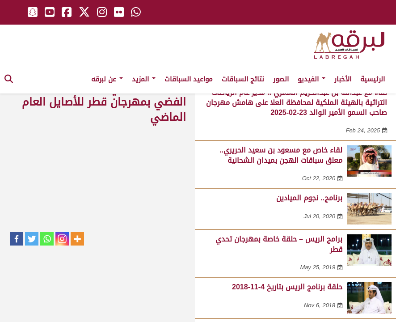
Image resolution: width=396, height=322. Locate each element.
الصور (281, 79)
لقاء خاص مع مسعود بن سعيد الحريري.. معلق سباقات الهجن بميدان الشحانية (280, 155)
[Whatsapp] (47, 239)
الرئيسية (372, 79)
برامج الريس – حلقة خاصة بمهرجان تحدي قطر (278, 244)
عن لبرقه (107, 79)
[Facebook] (16, 239)
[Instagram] (62, 239)
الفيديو (311, 79)
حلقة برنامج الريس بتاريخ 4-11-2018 (287, 287)
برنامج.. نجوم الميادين (309, 198)
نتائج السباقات (243, 79)
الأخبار (342, 79)
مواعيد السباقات (188, 79)
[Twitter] (31, 239)
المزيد (144, 79)
